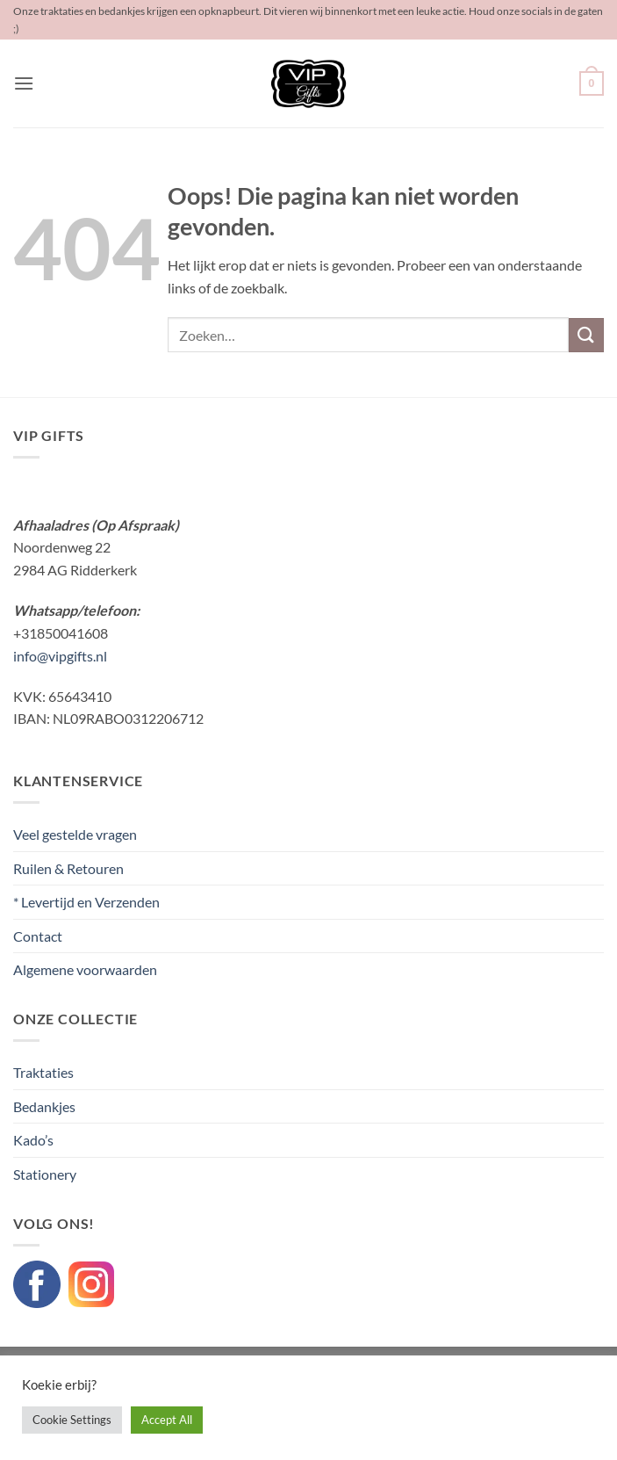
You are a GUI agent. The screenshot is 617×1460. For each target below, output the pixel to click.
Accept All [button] (166, 1420)
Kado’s (33, 1139)
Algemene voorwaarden (85, 969)
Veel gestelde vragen (75, 834)
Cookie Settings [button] (71, 1420)
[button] (23, 83)
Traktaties (43, 1072)
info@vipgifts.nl (60, 655)
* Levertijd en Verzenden (86, 901)
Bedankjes (44, 1106)
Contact (37, 936)
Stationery (44, 1174)
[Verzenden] (586, 335)
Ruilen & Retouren (68, 868)
